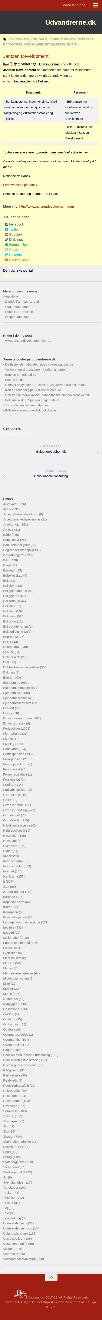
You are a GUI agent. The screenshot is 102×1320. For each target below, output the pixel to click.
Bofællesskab (13, 575)
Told (6, 1213)
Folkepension (13, 759)
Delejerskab (12, 657)
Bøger (8, 565)
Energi (8, 713)
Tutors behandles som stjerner (26, 405)
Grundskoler (12, 820)
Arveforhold (11, 524)
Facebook (14, 224)
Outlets (8, 1029)
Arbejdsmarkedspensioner (22, 519)
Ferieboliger (12, 728)
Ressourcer (11, 1095)
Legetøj (9, 932)
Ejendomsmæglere (17, 687)
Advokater (11, 504)
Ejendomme (12, 682)
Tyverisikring (12, 1218)
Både (7, 534)
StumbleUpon (17, 245)
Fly (5, 738)
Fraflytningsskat (14, 789)
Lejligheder (11, 937)
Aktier (7, 509)
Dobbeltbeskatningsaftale (21, 667)
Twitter (12, 229)
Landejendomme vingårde (22, 922)
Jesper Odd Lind (17, 317)
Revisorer (10, 1106)
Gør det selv (12, 795)
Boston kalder (15, 379)
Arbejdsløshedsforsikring (21, 514)
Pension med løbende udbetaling (27, 1055)
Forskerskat (12, 779)
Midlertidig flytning (16, 978)
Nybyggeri (11, 1004)
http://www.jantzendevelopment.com (46, 206)
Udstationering (14, 1243)
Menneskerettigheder (18, 973)
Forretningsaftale (15, 774)
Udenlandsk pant (15, 1223)
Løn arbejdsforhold (17, 942)
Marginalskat (12, 958)
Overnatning (12, 1039)
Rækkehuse (12, 1075)
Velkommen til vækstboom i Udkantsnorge (35, 369)
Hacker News (17, 260)
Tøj (6, 1208)
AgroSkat (11, 296)
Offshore (9, 1019)
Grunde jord (12, 815)
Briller (7, 642)
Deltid (7, 662)
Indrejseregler (13, 866)
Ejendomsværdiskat (17, 703)
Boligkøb (10, 601)
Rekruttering (12, 1090)
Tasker (8, 1192)
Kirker (7, 907)
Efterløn (9, 677)
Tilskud (8, 1203)
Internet (9, 871)
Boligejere (10, 596)
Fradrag (9, 784)
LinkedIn (13, 255)
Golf (6, 800)
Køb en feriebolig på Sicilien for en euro (33, 390)
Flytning (9, 744)
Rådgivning (11, 1070)
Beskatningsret (14, 555)
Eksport (9, 708)
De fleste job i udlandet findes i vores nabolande (39, 364)
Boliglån (9, 606)
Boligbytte (10, 585)
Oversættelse (13, 1044)
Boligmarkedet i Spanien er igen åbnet (32, 400)
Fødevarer (11, 749)
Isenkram (10, 876)
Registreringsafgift (16, 1085)
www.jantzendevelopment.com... (28, 340)
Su (5, 1177)
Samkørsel (11, 1111)
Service (9, 1116)
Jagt (6, 886)
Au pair (8, 529)
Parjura (8, 1050)
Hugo (92, 1302)
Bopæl (8, 636)
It (4, 881)
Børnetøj (9, 570)
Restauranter (13, 1101)
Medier (8, 968)
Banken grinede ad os (20, 374)
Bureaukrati (11, 647)
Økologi (9, 1014)
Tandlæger (11, 1187)
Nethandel (11, 999)
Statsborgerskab (15, 1162)
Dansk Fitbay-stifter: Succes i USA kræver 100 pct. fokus (45, 385)
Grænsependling (15, 810)
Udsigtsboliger (13, 1238)
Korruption (11, 912)
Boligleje (9, 611)
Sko (6, 1131)
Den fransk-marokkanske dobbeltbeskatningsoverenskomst (47, 395)
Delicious (14, 239)
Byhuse (9, 652)
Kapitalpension (14, 902)
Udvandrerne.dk (70, 22)
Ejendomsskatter (15, 698)
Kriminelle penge (15, 917)
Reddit (12, 250)
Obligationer (12, 1009)
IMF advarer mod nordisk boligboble (30, 410)
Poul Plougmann (17, 306)
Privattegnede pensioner (21, 1065)
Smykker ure (12, 1146)
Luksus (8, 948)
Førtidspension (14, 754)
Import (8, 856)
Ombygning (11, 1024)
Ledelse (9, 927)
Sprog (8, 1157)
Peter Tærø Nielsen (19, 311)
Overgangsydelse (16, 1034)
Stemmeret (11, 1167)
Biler (6, 560)
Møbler (8, 988)
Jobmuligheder (14, 891)
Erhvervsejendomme (18, 718)
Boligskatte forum (16, 626)
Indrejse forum (13, 861)
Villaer (8, 1249)
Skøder (8, 1136)
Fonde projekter (14, 764)
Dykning (9, 672)
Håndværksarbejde (17, 825)
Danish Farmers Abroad (22, 301)
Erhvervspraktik (14, 723)
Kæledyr (9, 897)
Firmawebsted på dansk (20, 185)
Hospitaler (11, 835)
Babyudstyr (11, 540)
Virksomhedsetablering (19, 1259)
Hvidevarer (11, 846)
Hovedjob (10, 840)
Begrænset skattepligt (19, 550)
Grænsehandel (14, 805)
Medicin (9, 963)
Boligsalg (10, 616)
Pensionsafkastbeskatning (22, 1060)
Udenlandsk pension (18, 1228)
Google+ (13, 234)
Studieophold (13, 1172)
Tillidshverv (11, 1197)
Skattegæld (11, 1121)
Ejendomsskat (13, 693)
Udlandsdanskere (16, 1233)
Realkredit (11, 1080)
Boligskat (10, 621)
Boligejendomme (15, 591)
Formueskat (12, 769)
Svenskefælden (14, 1182)
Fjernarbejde (12, 733)
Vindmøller (11, 1254)
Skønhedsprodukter (17, 1141)
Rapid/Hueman (53, 1302)
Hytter (8, 851)
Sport (7, 1152)
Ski (6, 1126)
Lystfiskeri (10, 953)
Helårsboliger (13, 830)
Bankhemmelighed (16, 545)
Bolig (7, 580)
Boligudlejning (13, 631)
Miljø (7, 983)
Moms (8, 993)
